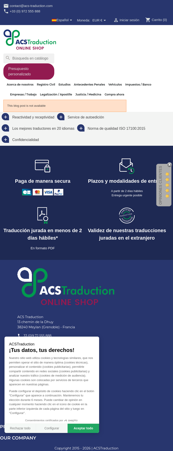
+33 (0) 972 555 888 (21, 11)
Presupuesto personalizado (19, 71)
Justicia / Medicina (88, 94)
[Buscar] (28, 58)
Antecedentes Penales (89, 84)
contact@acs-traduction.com (27, 6)
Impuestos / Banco (138, 84)
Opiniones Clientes (160, 185)
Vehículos (115, 84)
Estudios (65, 84)
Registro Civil (46, 84)
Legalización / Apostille (56, 94)
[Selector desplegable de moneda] (100, 20)
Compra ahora (114, 94)
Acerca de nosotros (20, 84)
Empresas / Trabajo (23, 94)
